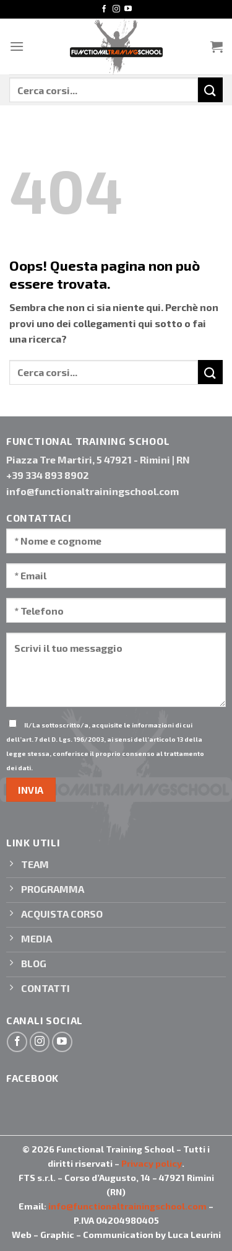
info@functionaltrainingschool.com (127, 1206)
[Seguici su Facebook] (104, 9)
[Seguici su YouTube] (128, 9)
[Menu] (16, 46)
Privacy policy (151, 1163)
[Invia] (210, 89)
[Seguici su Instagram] (116, 9)
